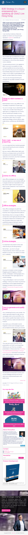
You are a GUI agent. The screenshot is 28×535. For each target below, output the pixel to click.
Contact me (6, 450)
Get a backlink (7, 452)
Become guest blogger (9, 451)
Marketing (7, 19)
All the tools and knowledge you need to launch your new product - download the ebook (13, 483)
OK (21, 457)
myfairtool (11, 37)
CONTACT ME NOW (6, 510)
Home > (4, 19)
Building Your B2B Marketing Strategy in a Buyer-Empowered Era (14, 350)
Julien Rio (14, 533)
